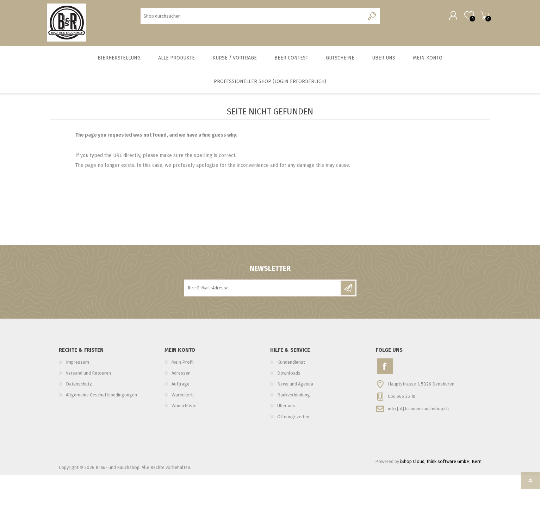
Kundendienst (291, 366)
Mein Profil (183, 366)
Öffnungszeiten (293, 420)
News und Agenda (295, 387)
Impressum (77, 366)
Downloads (288, 377)
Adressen (181, 377)
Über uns (286, 409)
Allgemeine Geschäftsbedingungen (101, 398)
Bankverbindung (293, 398)
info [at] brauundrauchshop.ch (418, 412)
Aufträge (181, 387)
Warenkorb (482, 17)
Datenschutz (79, 387)
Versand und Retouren (88, 377)
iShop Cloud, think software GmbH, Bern (441, 465)
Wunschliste (184, 409)
